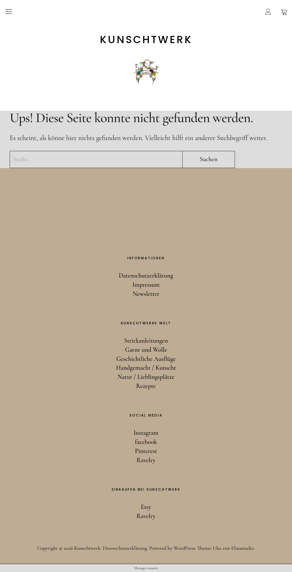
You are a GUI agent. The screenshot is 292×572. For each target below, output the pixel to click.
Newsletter (146, 294)
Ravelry (146, 460)
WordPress (184, 548)
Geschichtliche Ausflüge (146, 359)
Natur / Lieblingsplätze (146, 377)
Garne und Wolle (146, 349)
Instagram (146, 432)
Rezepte (146, 386)
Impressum (146, 284)
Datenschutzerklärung (146, 275)
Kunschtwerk (146, 39)
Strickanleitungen (146, 340)
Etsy (146, 507)
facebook (146, 442)
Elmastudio (242, 548)
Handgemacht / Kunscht (146, 367)
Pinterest (146, 451)
